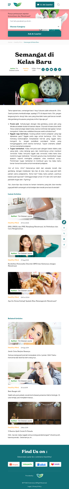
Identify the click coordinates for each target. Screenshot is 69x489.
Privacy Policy (37, 486)
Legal (29, 486)
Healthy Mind (18, 42)
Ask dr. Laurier (34, 34)
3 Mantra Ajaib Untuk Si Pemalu (20, 431)
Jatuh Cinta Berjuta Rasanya (19, 351)
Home (10, 42)
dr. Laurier (45, 4)
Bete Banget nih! (14, 391)
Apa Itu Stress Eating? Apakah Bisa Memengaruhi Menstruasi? (32, 301)
